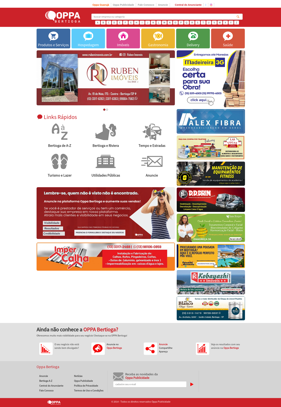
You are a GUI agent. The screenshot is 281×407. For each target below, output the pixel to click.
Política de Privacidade (86, 385)
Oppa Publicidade (123, 4)
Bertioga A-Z (45, 380)
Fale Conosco (146, 4)
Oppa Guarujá (100, 4)
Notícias (78, 376)
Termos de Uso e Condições (88, 390)
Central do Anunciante (188, 4)
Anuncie (163, 4)
